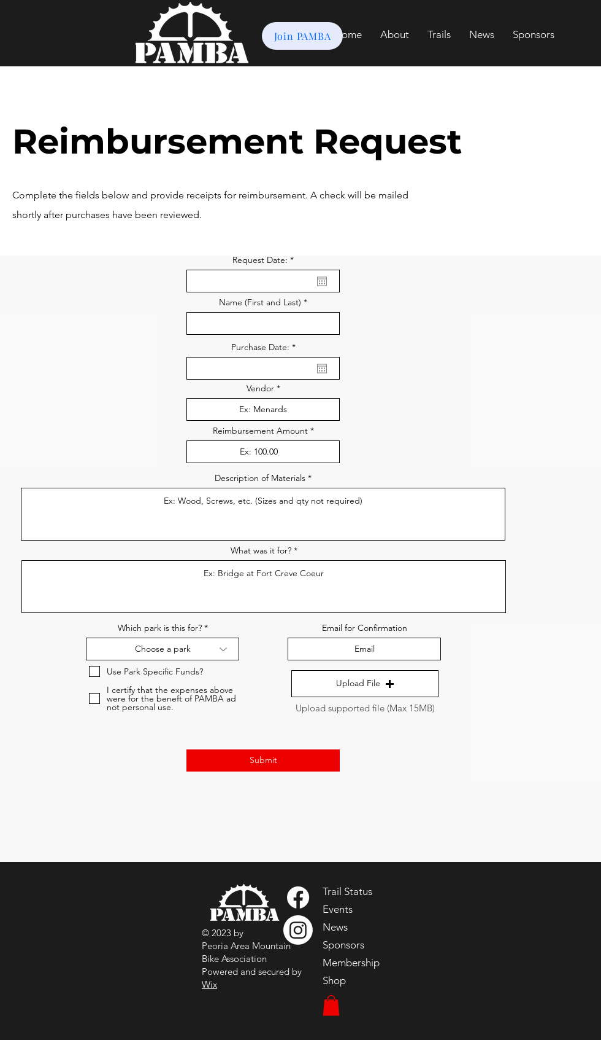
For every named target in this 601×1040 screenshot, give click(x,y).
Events (338, 909)
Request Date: (265, 260)
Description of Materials (260, 478)
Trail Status (338, 891)
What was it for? (261, 550)
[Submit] (263, 760)
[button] (394, 34)
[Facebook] (298, 897)
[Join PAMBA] (302, 36)
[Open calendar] (322, 281)
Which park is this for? (160, 628)
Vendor (260, 388)
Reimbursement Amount (260, 430)
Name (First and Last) (260, 302)
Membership (338, 962)
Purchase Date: (265, 347)
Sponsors (338, 945)
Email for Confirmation (364, 628)
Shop (334, 980)
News (335, 927)
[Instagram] (298, 930)
